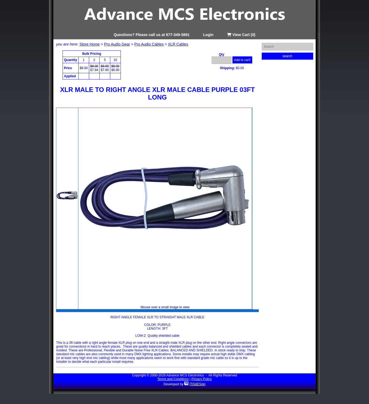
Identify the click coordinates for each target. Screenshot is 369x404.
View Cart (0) (241, 35)
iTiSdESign (198, 384)
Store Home (89, 44)
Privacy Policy (202, 379)
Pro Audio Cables (149, 44)
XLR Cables (178, 44)
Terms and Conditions (173, 379)
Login (208, 35)
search (287, 56)
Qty (221, 54)
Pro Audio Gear (117, 44)
